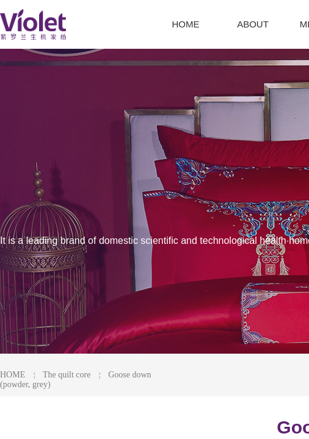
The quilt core (67, 374)
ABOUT (253, 24)
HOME (12, 374)
